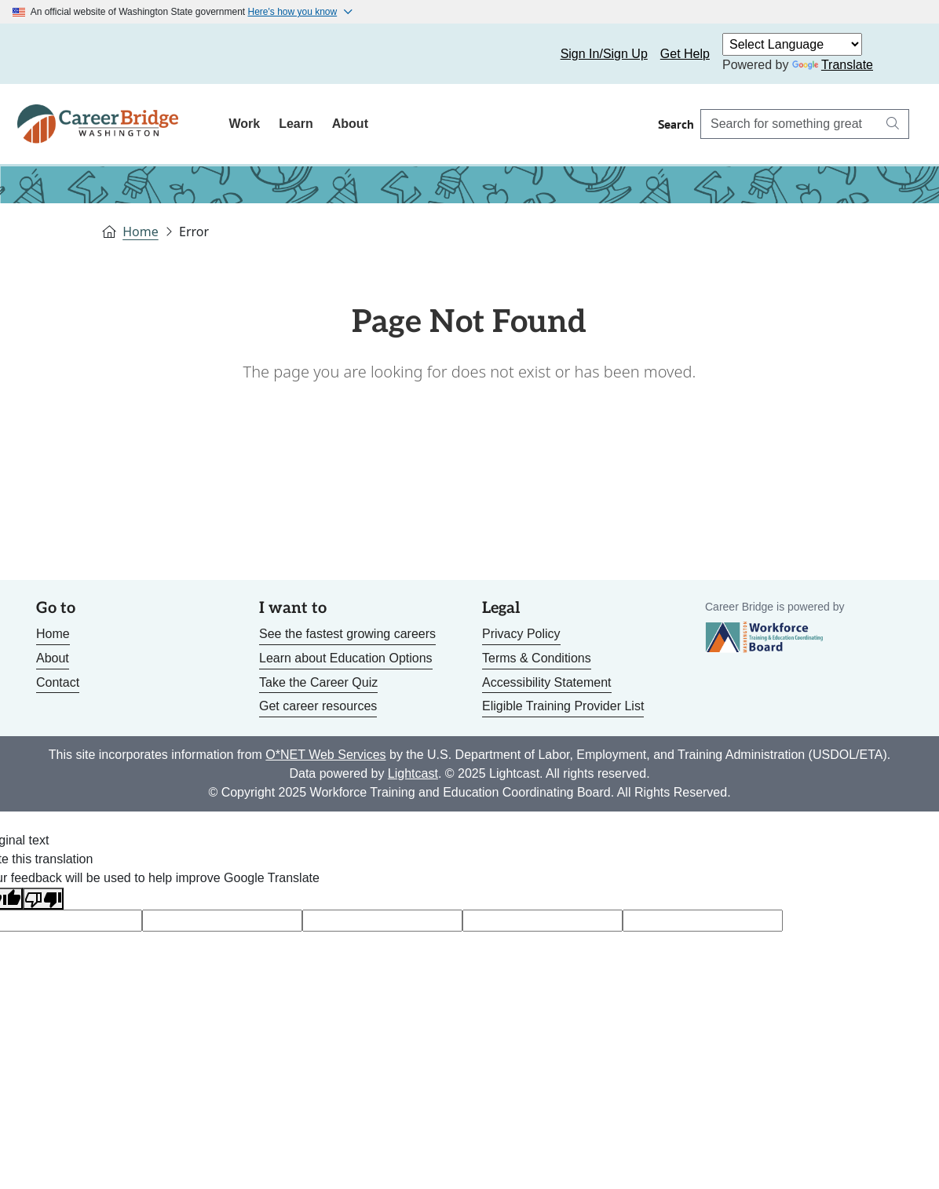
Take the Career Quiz (318, 682)
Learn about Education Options (346, 658)
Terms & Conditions (536, 658)
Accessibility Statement (547, 682)
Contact (57, 682)
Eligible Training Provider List (563, 706)
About (350, 123)
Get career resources (318, 706)
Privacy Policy (521, 633)
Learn (296, 123)
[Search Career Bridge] (789, 124)
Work (244, 123)
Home (140, 231)
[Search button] (892, 124)
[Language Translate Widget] (792, 44)
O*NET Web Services (325, 754)
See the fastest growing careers (347, 633)
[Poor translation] (43, 899)
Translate (832, 64)
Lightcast (413, 773)
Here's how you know (293, 11)
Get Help (685, 53)
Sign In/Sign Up (604, 53)
